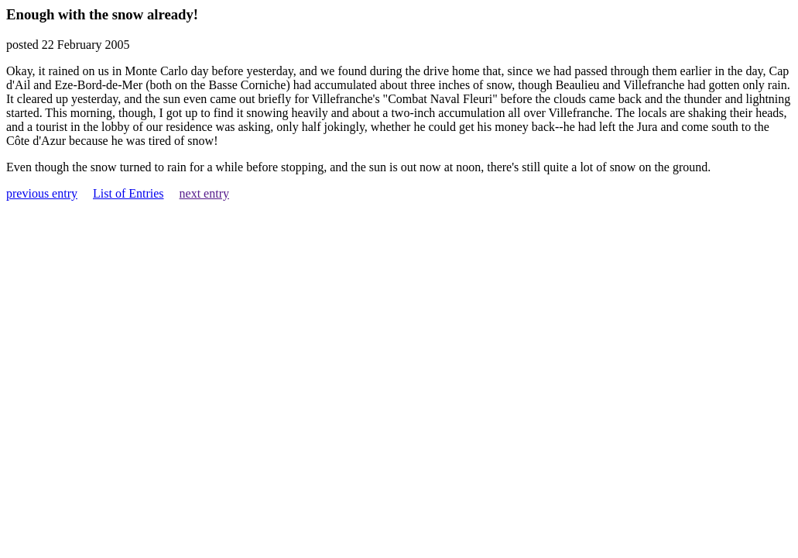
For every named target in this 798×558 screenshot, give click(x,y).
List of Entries (128, 193)
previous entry (41, 193)
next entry (204, 193)
